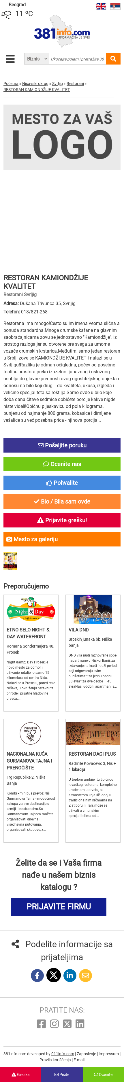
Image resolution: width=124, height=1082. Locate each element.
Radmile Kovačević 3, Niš (91, 763)
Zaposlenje (87, 1053)
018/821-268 (34, 312)
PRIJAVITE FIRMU (59, 906)
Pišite (62, 1074)
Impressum (109, 1053)
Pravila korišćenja (56, 1060)
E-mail (79, 1060)
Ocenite (103, 1074)
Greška (21, 1074)
